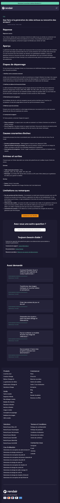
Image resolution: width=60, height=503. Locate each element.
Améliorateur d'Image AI (10, 384)
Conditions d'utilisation (37, 432)
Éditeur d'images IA (8, 379)
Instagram (33, 445)
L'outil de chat (7, 373)
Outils (5, 391)
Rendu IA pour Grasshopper (11, 429)
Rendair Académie (35, 395)
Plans (31, 373)
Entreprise (33, 387)
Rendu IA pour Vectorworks (11, 432)
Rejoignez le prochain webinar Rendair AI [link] (29, 3)
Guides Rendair (19, 249)
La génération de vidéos (10, 382)
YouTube (33, 451)
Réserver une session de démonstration (28, 252)
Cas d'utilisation (39, 384)
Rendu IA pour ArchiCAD (10, 443)
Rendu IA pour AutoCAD (10, 437)
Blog (31, 390)
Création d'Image (8, 376)
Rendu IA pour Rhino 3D (10, 427)
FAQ (4, 16)
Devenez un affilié (35, 398)
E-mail (32, 448)
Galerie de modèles (35, 382)
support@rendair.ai (24, 246)
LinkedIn (33, 453)
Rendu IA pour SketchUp (10, 440)
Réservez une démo (35, 379)
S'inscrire (33, 376)
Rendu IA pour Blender (9, 435)
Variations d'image (8, 387)
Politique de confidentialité (38, 427)
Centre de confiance (36, 437)
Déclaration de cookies (37, 435)
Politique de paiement (37, 429)
